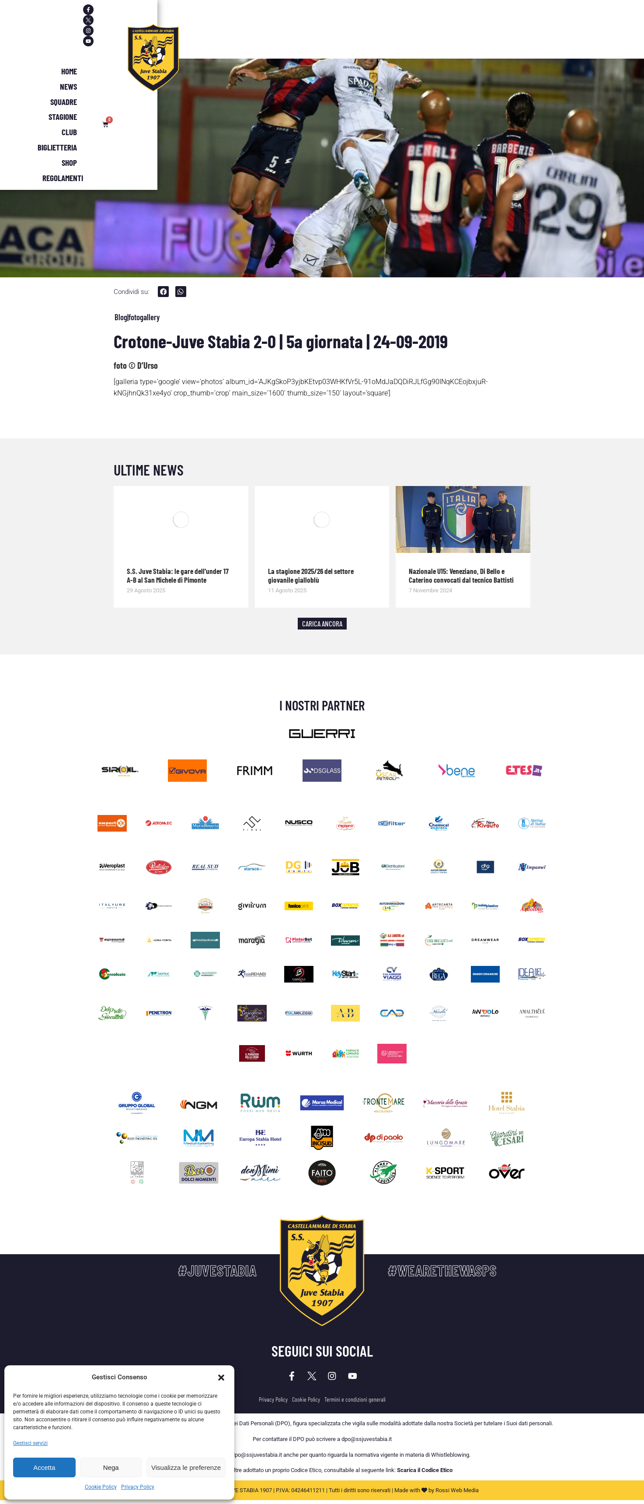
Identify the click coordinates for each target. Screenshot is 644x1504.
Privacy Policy (137, 1487)
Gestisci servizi (30, 1443)
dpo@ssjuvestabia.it (366, 1443)
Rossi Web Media (457, 1494)
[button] (221, 1377)
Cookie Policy (101, 1487)
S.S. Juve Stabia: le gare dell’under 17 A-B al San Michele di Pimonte (178, 576)
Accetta (44, 1467)
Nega (111, 1467)
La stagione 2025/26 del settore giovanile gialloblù (311, 576)
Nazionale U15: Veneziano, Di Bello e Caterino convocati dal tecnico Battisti (461, 576)
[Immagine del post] (181, 520)
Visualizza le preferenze (186, 1467)
